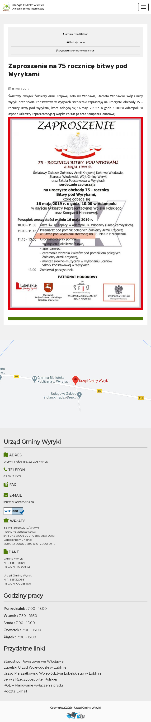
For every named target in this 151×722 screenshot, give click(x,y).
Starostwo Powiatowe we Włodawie (34, 661)
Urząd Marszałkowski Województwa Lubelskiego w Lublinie (53, 673)
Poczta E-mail (15, 691)
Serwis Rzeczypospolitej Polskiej (30, 679)
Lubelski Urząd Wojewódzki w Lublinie (35, 667)
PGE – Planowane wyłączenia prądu (33, 685)
